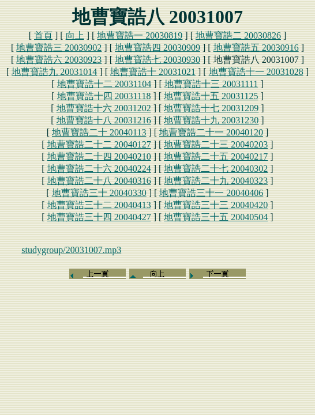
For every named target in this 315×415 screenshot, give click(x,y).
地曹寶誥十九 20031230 (211, 120)
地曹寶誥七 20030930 (157, 60)
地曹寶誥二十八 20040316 (99, 181)
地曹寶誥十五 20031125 (211, 96)
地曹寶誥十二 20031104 (104, 84)
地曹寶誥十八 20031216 (104, 120)
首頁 (43, 35)
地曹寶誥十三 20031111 (211, 84)
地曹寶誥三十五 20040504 (216, 217)
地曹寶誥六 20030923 (59, 60)
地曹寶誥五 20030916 (256, 47)
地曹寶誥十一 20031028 (256, 72)
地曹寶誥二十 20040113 (99, 132)
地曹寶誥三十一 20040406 (211, 193)
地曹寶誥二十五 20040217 (216, 156)
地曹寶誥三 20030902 (59, 47)
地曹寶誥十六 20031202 (104, 108)
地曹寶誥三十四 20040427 (99, 217)
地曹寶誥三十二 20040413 (99, 205)
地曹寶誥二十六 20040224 (99, 168)
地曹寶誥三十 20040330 (99, 193)
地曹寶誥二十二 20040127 (99, 144)
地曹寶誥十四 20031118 (104, 96)
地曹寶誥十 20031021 (153, 72)
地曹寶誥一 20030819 (139, 35)
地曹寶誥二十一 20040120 (211, 132)
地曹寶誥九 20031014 (54, 72)
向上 (75, 35)
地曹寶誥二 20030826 (238, 35)
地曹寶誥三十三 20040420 (216, 205)
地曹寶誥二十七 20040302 (216, 168)
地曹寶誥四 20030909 (157, 47)
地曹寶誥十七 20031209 (211, 108)
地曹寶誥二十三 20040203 (216, 144)
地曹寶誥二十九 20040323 (216, 181)
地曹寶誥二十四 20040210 (99, 156)
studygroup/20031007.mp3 (71, 250)
